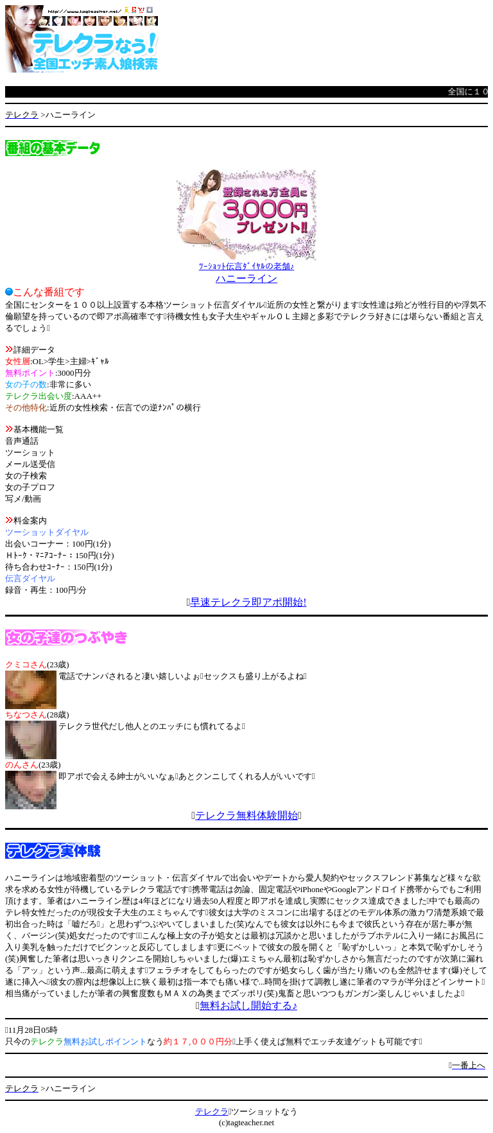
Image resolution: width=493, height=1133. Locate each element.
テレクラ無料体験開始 (246, 815)
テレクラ (212, 1111)
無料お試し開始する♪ (248, 1005)
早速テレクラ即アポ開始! (248, 602)
